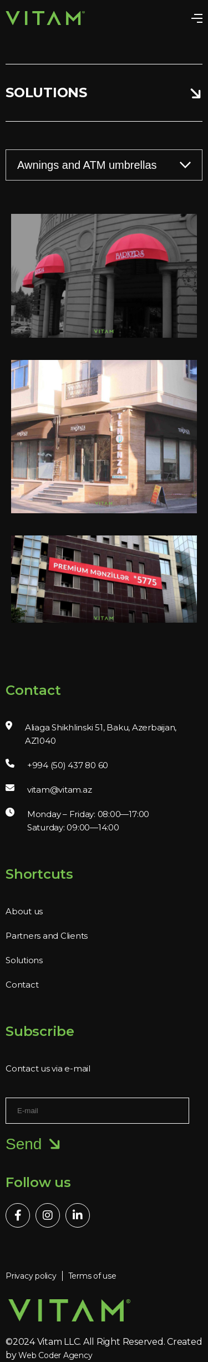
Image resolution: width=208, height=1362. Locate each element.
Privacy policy (31, 1276)
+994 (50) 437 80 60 (67, 765)
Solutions (24, 960)
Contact (22, 984)
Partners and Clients (47, 935)
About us (24, 911)
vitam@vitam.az (59, 789)
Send (33, 1144)
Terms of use (92, 1276)
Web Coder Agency (55, 1355)
